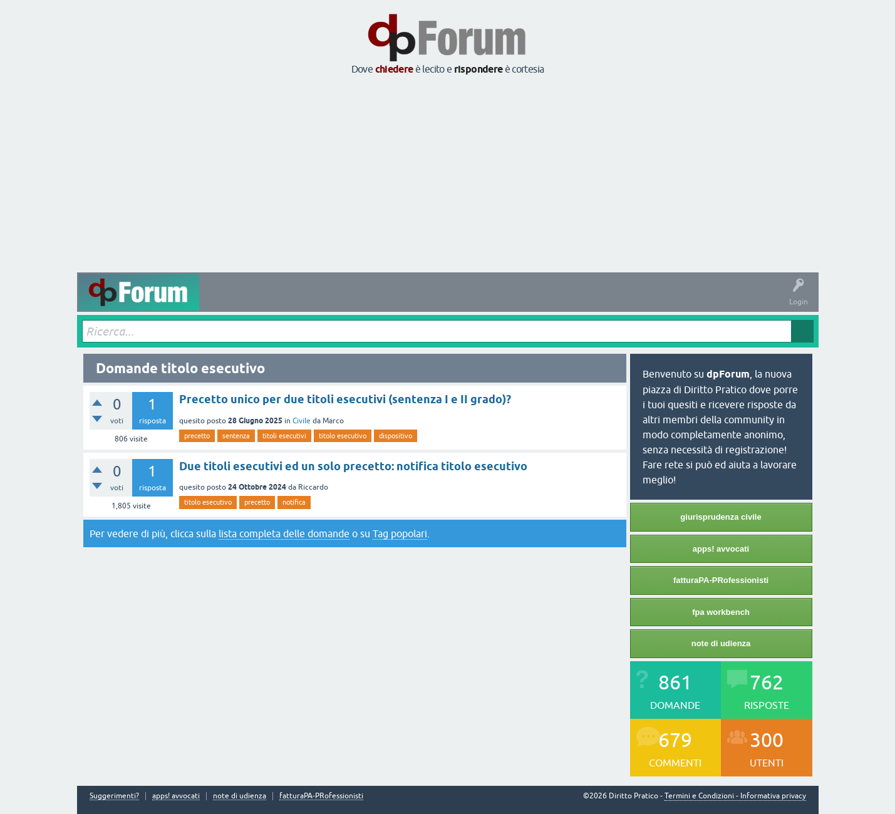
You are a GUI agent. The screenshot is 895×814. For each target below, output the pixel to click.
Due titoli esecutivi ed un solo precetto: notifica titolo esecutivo (353, 466)
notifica (294, 502)
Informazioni (580, 301)
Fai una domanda (514, 301)
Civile (301, 420)
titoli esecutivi (284, 436)
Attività (220, 301)
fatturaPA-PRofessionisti (720, 580)
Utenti (458, 301)
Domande (263, 301)
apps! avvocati (721, 549)
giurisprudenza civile (720, 517)
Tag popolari (400, 533)
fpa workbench (721, 612)
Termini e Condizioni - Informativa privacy (735, 795)
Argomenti (414, 301)
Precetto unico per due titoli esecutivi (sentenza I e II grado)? (345, 399)
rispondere (478, 69)
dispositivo (395, 436)
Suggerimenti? (114, 796)
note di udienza (721, 643)
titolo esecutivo (342, 436)
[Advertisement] (448, 174)
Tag (369, 301)
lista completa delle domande (284, 533)
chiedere (394, 69)
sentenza (236, 436)
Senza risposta (318, 301)
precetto (197, 436)
